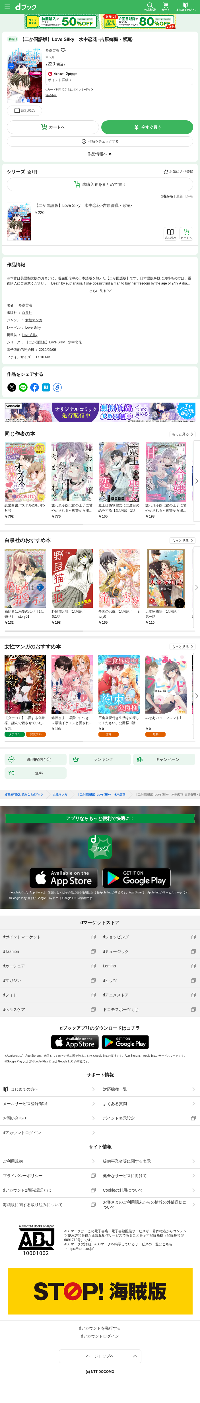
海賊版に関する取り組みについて (33, 1204)
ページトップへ (100, 1356)
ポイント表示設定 (119, 1118)
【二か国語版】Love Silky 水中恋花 (53, 342)
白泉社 (27, 313)
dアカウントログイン (22, 1132)
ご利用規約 (13, 1161)
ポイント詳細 (58, 80)
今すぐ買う (151, 127)
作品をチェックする (103, 141)
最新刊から (184, 196)
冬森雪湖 (52, 50)
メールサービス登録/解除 (25, 1103)
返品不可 (51, 95)
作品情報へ (97, 154)
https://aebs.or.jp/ (81, 1249)
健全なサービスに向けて (125, 1175)
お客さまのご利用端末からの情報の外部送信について (145, 1205)
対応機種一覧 (115, 1089)
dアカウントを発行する (100, 1328)
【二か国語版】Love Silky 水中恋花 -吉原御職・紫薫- (83, 205)
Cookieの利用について (123, 1190)
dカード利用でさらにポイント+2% (68, 89)
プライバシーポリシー (23, 1175)
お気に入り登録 (181, 172)
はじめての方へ (20, 1089)
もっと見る (180, 434)
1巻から (167, 196)
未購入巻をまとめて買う (104, 184)
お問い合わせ (15, 1118)
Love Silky (33, 327)
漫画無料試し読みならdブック (24, 794)
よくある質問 (115, 1103)
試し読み (28, 111)
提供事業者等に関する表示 (127, 1161)
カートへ (57, 127)
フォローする (63, 50)
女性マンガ (33, 320)
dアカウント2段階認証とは (27, 1190)
